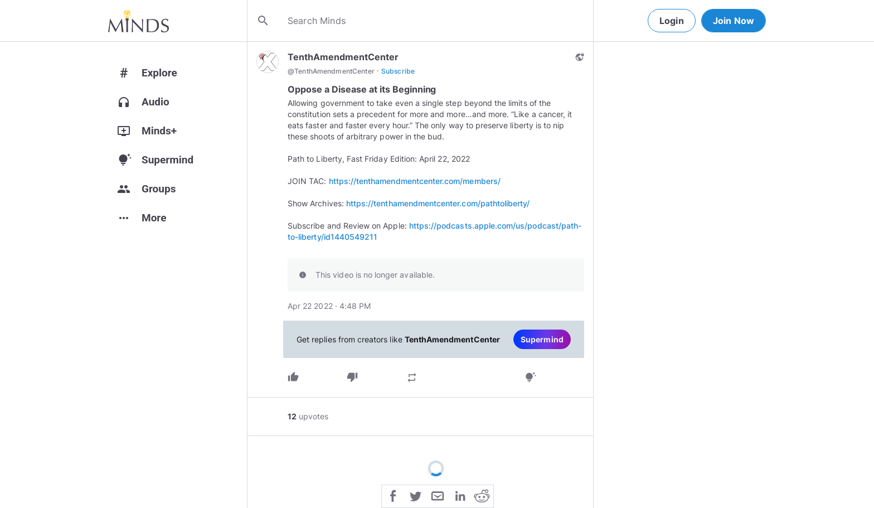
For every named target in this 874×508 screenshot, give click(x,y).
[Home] (138, 20)
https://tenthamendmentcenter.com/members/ (415, 181)
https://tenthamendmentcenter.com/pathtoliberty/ (438, 203)
